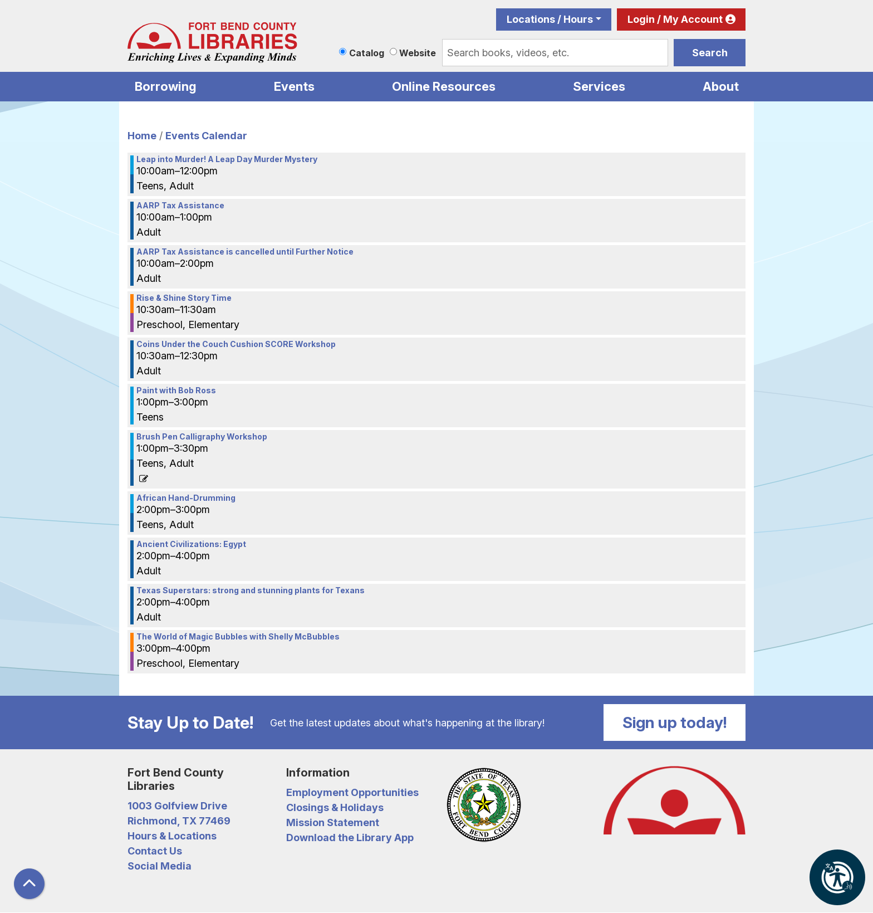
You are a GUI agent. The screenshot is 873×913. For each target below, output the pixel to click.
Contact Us (154, 851)
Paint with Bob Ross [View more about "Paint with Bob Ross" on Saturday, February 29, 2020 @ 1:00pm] (176, 390)
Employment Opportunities (352, 792)
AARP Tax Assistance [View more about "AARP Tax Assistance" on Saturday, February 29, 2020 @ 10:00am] (180, 205)
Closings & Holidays (335, 807)
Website (417, 52)
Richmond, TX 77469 (178, 821)
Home (141, 135)
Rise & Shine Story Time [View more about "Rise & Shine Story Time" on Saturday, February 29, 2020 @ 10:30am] (184, 298)
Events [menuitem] (294, 86)
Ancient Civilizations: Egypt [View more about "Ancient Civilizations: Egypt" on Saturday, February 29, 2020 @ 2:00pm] (191, 544)
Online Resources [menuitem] (444, 86)
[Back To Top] (29, 883)
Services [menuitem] (599, 86)
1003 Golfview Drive (177, 806)
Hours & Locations (172, 836)
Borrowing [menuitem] (166, 86)
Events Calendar (206, 135)
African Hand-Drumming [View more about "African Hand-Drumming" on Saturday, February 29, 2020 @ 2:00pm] (186, 498)
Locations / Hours (550, 19)
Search (710, 52)
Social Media (159, 866)
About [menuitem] (721, 86)
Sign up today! (674, 722)
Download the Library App (350, 837)
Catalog (366, 52)
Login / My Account (675, 19)
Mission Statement (332, 822)
